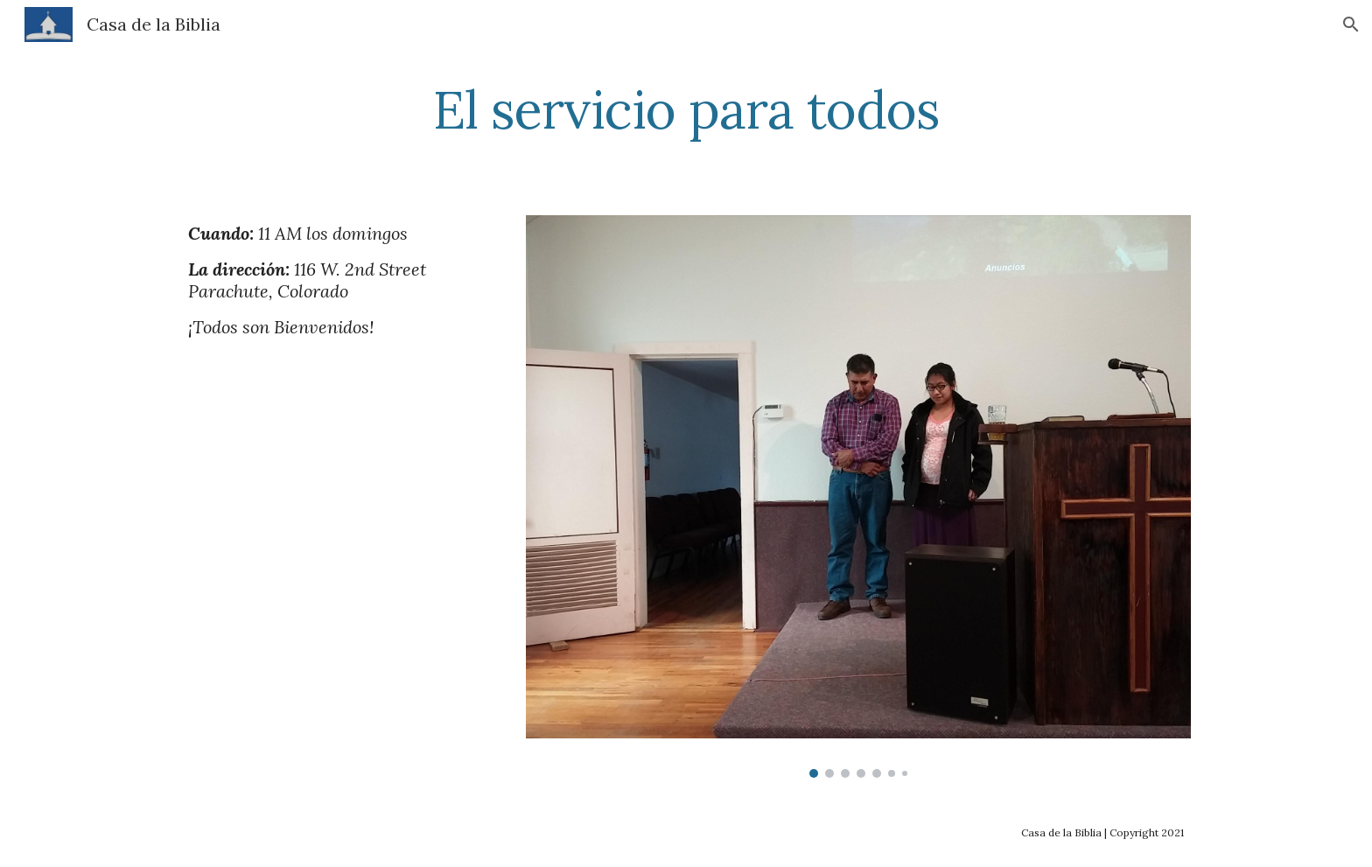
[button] (1351, 24)
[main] (686, 109)
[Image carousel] (858, 496)
